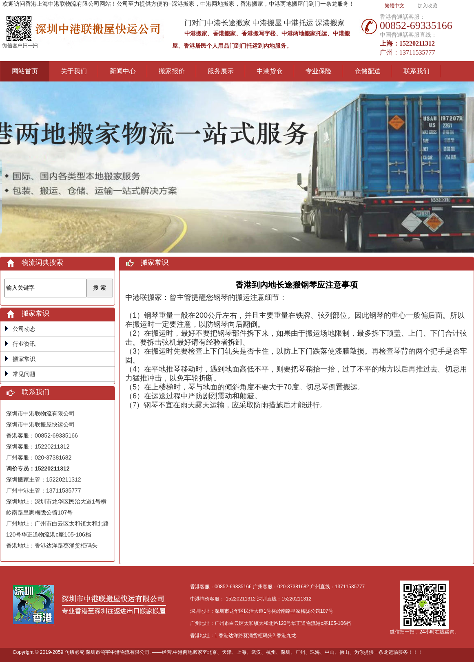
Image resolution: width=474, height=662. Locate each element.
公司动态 (24, 329)
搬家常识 (24, 359)
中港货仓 (270, 71)
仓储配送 (367, 71)
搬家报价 (172, 71)
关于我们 (74, 71)
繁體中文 (394, 6)
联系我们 (416, 71)
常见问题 (24, 374)
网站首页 (25, 71)
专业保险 (319, 71)
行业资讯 (24, 344)
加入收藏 (427, 6)
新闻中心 (123, 71)
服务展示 (221, 71)
